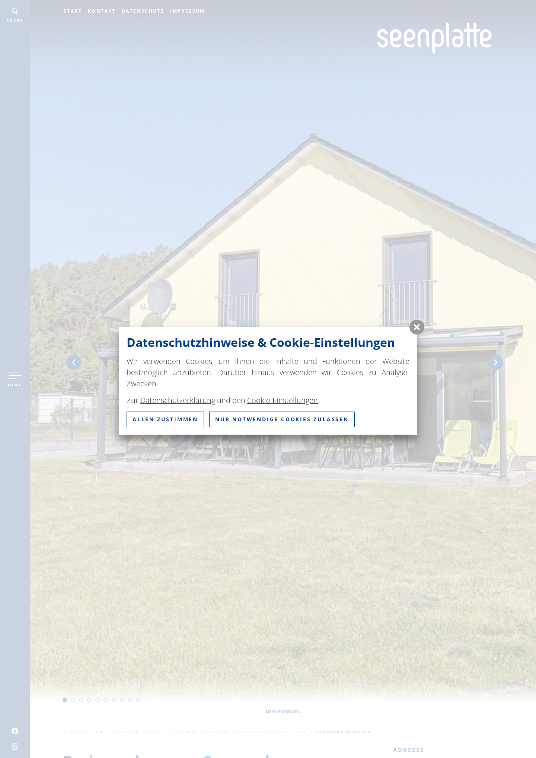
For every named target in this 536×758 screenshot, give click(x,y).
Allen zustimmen (165, 419)
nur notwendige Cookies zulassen (282, 419)
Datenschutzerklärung (177, 400)
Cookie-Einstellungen (282, 400)
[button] (416, 327)
